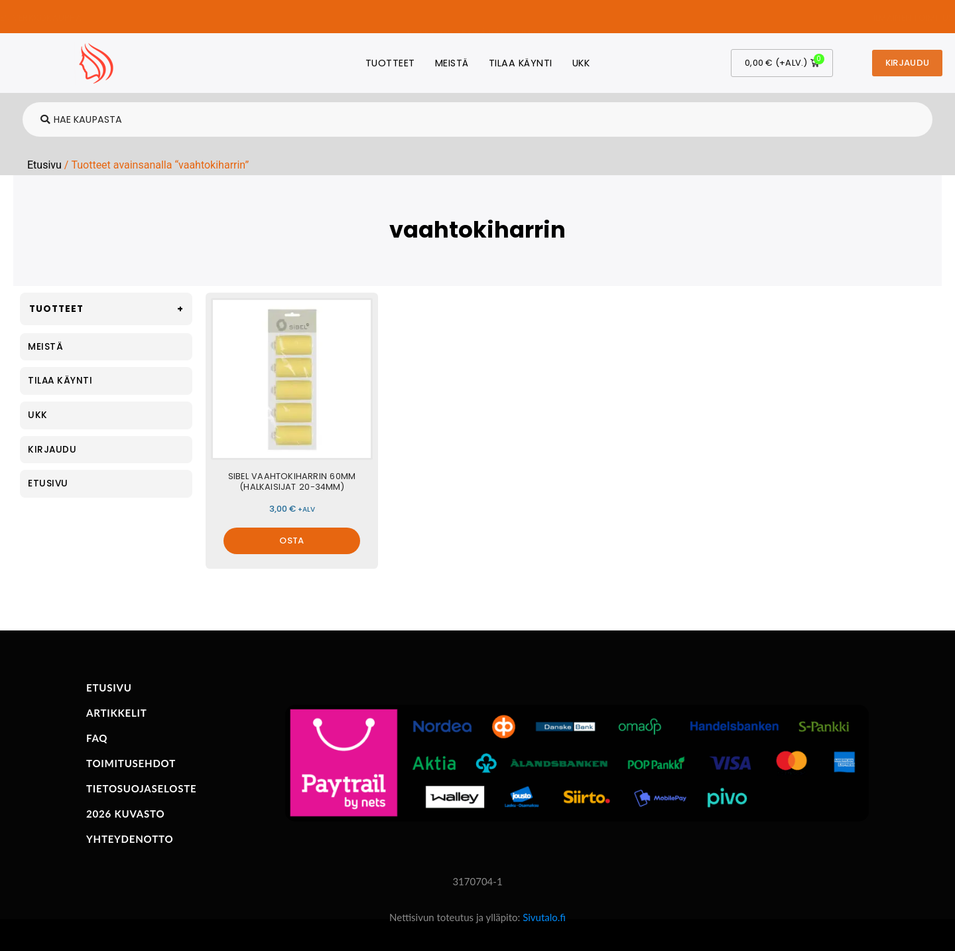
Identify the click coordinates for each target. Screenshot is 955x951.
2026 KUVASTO (125, 814)
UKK (581, 63)
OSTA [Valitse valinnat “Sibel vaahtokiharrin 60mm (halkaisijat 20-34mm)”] (291, 540)
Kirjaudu (52, 449)
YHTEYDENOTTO (129, 839)
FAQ (96, 738)
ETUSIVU (109, 688)
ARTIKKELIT (116, 713)
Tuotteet (390, 63)
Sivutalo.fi (544, 917)
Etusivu (44, 165)
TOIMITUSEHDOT (131, 763)
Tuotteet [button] (108, 309)
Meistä (452, 63)
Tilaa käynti (520, 63)
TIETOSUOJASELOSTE (141, 788)
